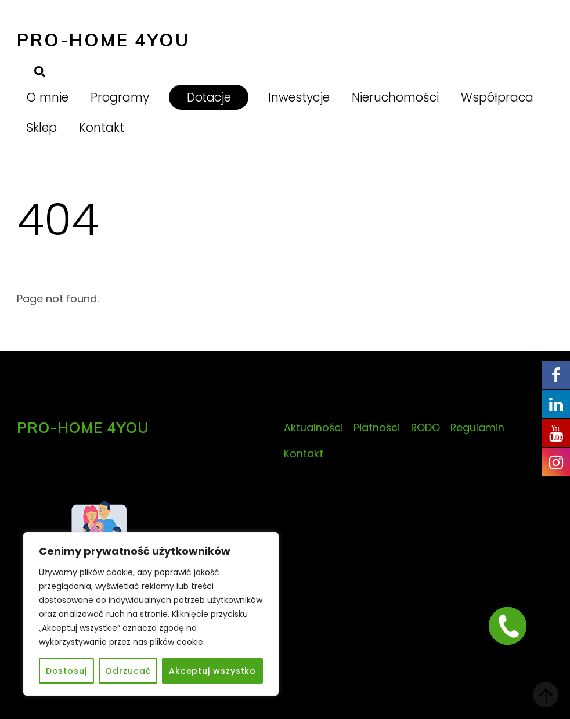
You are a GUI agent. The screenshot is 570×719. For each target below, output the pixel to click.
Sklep (42, 127)
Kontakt (101, 127)
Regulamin (477, 427)
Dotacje (208, 97)
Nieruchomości (395, 97)
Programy (120, 97)
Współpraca (497, 97)
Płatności (376, 427)
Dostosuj (66, 671)
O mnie (47, 97)
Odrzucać (127, 671)
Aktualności (313, 427)
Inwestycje (299, 97)
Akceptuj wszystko (212, 671)
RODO (425, 427)
